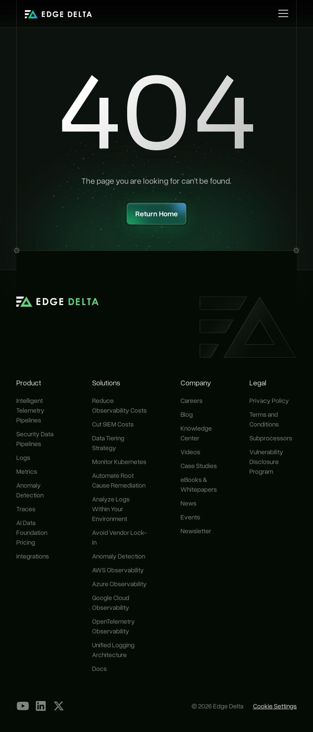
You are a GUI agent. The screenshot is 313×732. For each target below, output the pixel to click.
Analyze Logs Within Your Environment (111, 509)
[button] (281, 13)
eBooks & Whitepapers (199, 484)
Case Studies (199, 466)
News (188, 503)
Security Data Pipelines (34, 439)
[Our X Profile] (58, 705)
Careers (192, 400)
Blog (187, 414)
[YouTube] (22, 705)
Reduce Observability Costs (119, 405)
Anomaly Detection (30, 490)
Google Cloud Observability (110, 602)
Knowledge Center (196, 433)
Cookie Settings (275, 706)
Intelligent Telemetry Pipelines (30, 410)
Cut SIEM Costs (113, 424)
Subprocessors (270, 438)
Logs (23, 457)
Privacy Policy (269, 400)
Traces (25, 509)
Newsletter (196, 531)
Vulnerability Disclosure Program (266, 461)
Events (190, 517)
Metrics (26, 471)
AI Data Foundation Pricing (31, 532)
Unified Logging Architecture (113, 650)
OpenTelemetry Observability (113, 626)
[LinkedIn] (40, 705)
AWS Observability (118, 570)
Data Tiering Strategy (108, 443)
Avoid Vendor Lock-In (119, 537)
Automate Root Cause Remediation (118, 480)
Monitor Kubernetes (119, 461)
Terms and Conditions (264, 419)
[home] (58, 13)
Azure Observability (119, 584)
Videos (190, 452)
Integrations (32, 556)
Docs (99, 668)
